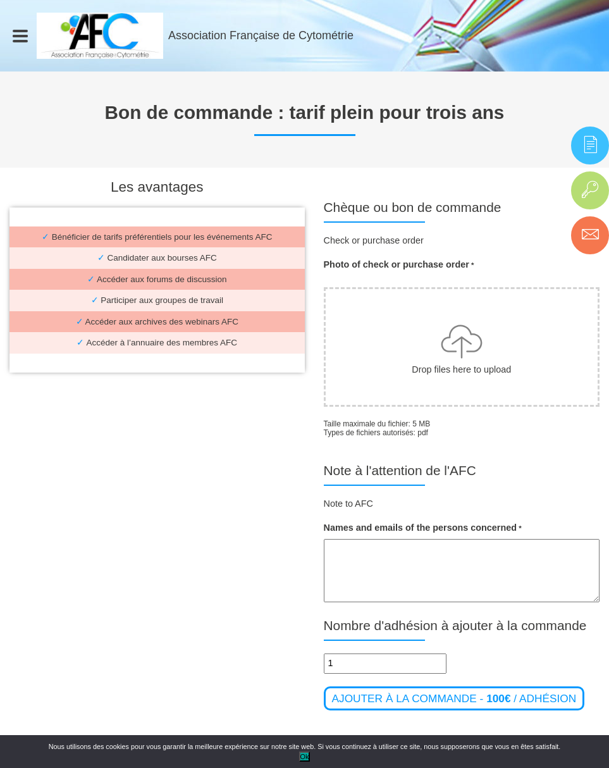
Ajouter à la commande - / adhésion (454, 698)
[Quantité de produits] (385, 663)
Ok (304, 756)
